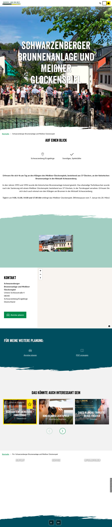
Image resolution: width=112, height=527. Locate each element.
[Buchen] (108, 3)
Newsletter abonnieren (56, 469)
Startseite (5, 134)
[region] (74, 298)
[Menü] (104, 3)
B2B (56, 477)
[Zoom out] (40, 274)
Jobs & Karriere (92, 469)
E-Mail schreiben (19, 469)
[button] (15, 315)
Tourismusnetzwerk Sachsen (92, 481)
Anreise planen (56, 465)
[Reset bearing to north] (40, 278)
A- (51, 522)
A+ (58, 522)
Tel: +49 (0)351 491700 (20, 465)
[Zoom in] (40, 270)
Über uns (92, 465)
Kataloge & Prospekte (56, 481)
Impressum (92, 473)
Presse (56, 473)
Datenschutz (92, 477)
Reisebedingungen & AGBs (92, 485)
